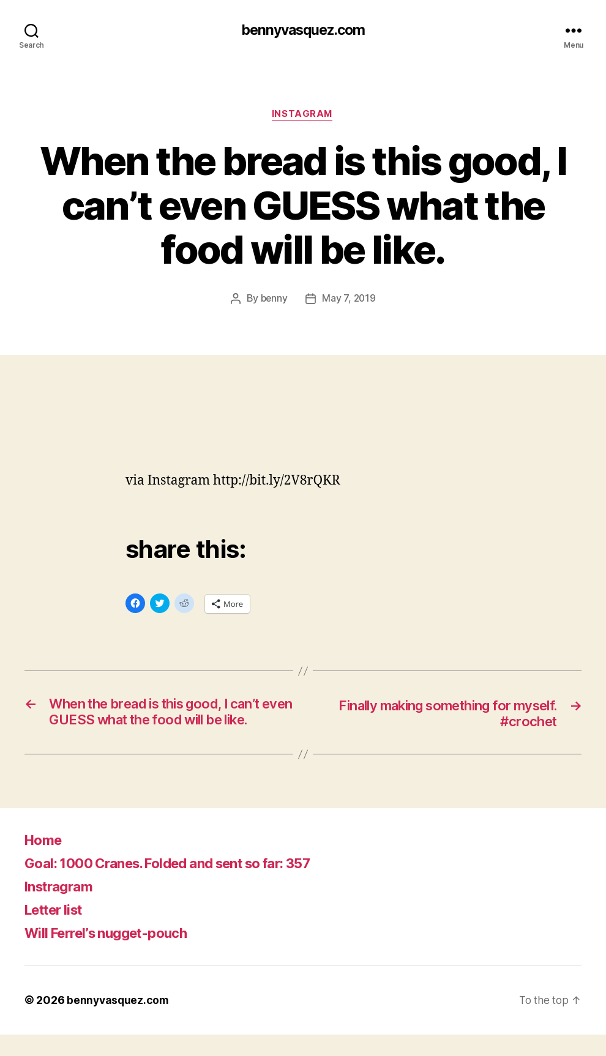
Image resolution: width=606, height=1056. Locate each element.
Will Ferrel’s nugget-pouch (113, 954)
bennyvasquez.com (303, 30)
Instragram (61, 908)
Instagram (303, 115)
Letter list (57, 931)
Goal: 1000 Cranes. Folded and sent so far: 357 (182, 884)
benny (274, 300)
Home (44, 861)
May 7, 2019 (349, 300)
